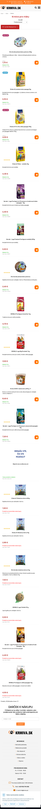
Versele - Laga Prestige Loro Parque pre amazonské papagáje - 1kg (20, 426)
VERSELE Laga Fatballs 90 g (21, 607)
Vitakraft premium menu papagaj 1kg (20, 89)
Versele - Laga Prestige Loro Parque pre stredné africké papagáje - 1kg (20, 645)
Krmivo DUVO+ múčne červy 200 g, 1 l (20, 388)
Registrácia (20, 3)
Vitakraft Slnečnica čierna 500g (20, 498)
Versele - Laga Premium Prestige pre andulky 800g (20, 239)
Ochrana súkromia (21, 754)
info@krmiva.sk (29, 1)
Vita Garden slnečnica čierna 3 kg (20, 570)
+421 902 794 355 (13, 1)
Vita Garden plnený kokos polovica (20, 276)
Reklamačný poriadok (21, 748)
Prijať (5, 804)
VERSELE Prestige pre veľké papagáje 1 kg (20, 682)
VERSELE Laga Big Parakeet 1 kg (20, 351)
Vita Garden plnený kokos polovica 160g (20, 52)
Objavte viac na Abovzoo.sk (20, 464)
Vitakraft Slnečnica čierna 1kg (20, 532)
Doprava (21, 761)
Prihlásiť (15, 3)
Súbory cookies (21, 757)
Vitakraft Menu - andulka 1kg (20, 164)
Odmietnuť (21, 804)
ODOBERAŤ (20, 724)
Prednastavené (18, 22)
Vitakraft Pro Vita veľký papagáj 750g (20, 126)
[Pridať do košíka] (37, 63)
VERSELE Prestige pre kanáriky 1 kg (21, 314)
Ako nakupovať (21, 751)
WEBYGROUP (23, 807)
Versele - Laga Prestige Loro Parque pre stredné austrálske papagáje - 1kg (20, 202)
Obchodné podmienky (21, 744)
